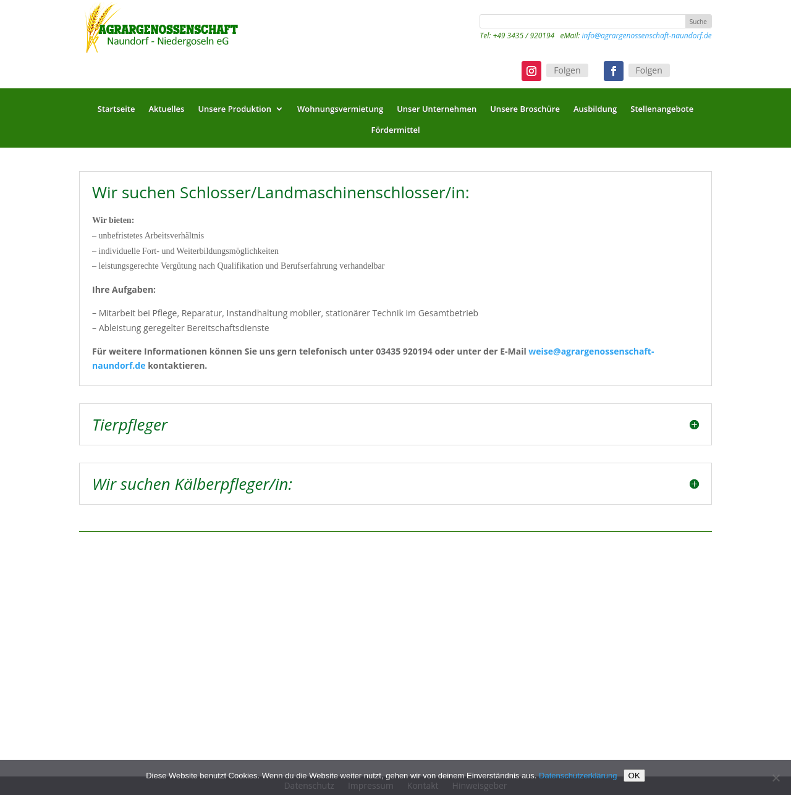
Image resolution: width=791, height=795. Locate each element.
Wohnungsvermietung (340, 111)
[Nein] (775, 778)
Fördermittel (395, 132)
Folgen (567, 70)
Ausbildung (595, 111)
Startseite (116, 111)
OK (634, 775)
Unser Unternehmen (436, 111)
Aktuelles (166, 111)
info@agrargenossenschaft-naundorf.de (646, 35)
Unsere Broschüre (525, 111)
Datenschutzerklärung (578, 775)
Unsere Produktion (234, 111)
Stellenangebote (661, 111)
